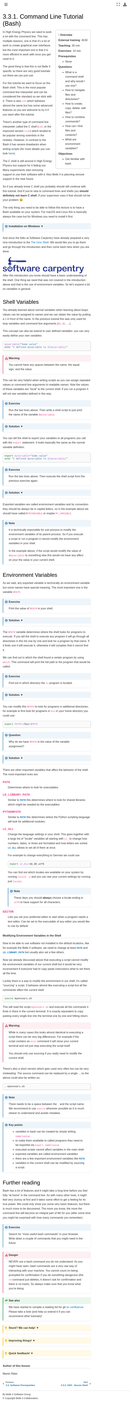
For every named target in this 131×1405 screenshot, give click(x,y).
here (11, 153)
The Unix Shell (40, 242)
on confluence (74, 1307)
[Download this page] (125, 4)
